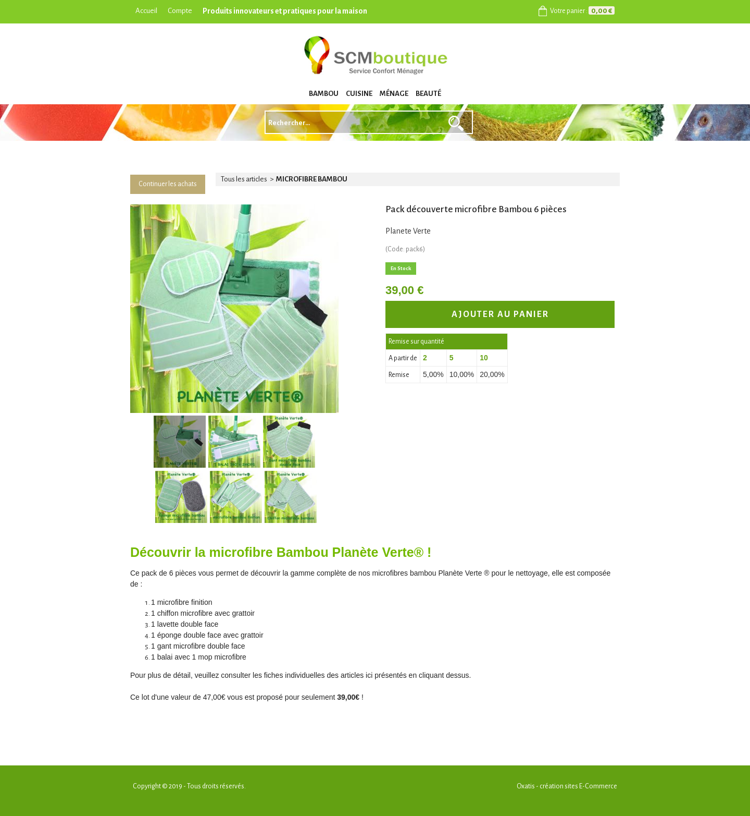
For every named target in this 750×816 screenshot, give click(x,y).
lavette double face (188, 624)
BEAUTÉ (428, 94)
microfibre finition (185, 602)
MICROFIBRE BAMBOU (311, 179)
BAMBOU (324, 94)
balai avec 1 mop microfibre (201, 657)
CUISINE (359, 94)
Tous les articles (244, 179)
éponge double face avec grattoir (210, 635)
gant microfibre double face (201, 646)
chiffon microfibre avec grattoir (206, 613)
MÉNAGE (394, 94)
